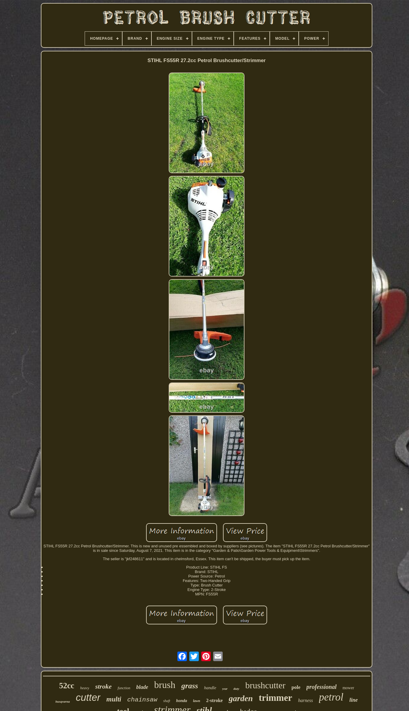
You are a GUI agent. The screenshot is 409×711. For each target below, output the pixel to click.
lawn (196, 701)
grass (189, 685)
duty (236, 688)
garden (241, 698)
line (353, 700)
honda (181, 700)
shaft (166, 701)
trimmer (275, 697)
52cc (66, 685)
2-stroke (214, 700)
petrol (331, 697)
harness (305, 700)
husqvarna (62, 701)
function (123, 688)
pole (296, 687)
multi (113, 699)
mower (348, 688)
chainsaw (142, 699)
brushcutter (265, 685)
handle (210, 687)
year (224, 688)
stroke (103, 686)
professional (321, 687)
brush (164, 684)
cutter (88, 697)
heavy (84, 688)
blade (142, 687)
